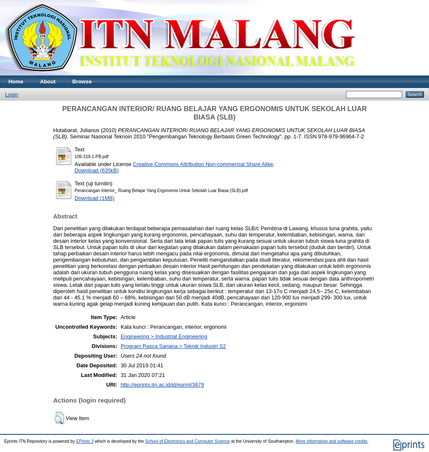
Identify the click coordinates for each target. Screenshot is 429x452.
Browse (82, 81)
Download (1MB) (94, 198)
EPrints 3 (85, 441)
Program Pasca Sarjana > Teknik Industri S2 (173, 346)
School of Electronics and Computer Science (187, 441)
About (48, 81)
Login (11, 94)
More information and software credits (331, 441)
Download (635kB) (97, 170)
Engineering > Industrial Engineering (164, 336)
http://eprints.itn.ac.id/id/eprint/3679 (162, 385)
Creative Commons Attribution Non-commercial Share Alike (203, 164)
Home (15, 81)
